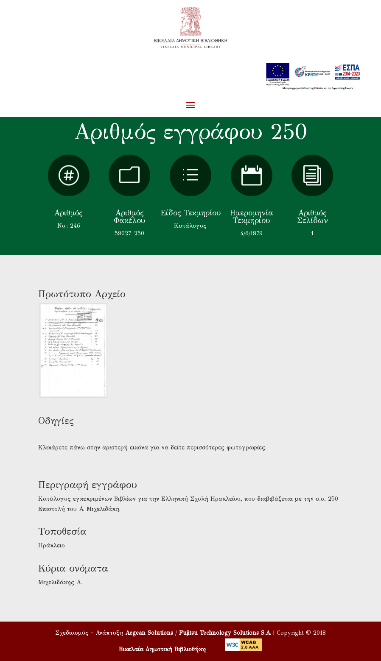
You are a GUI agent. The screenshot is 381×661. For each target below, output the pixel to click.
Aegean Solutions (149, 632)
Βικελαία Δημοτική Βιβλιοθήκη (162, 649)
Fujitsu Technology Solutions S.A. (225, 632)
